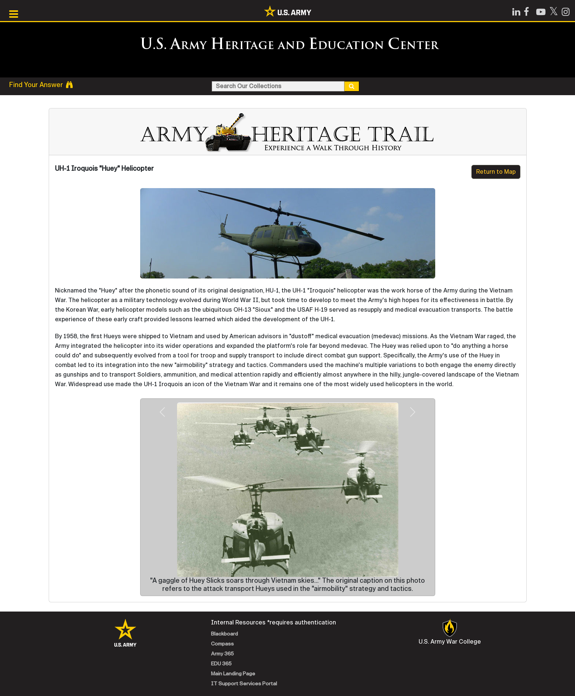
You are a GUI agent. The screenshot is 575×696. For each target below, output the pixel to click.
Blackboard (224, 634)
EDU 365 (221, 664)
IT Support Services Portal (244, 684)
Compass (222, 644)
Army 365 (222, 654)
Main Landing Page (233, 674)
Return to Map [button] (496, 171)
